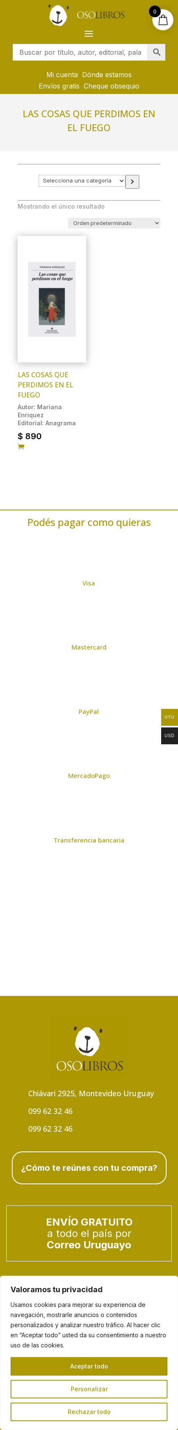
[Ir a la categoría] (132, 182)
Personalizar (89, 1388)
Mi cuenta (62, 74)
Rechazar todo (89, 1411)
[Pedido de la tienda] (114, 223)
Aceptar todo (89, 1366)
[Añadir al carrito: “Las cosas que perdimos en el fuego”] (21, 447)
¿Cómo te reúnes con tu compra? (89, 1168)
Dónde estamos (107, 74)
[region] (89, 1353)
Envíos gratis (59, 86)
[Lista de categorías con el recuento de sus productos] (82, 181)
